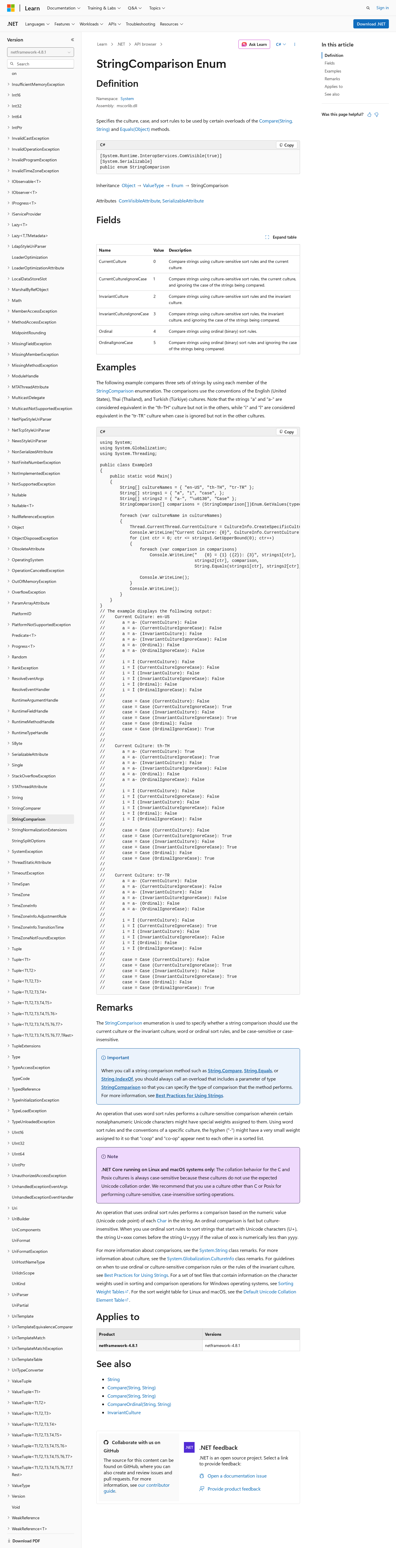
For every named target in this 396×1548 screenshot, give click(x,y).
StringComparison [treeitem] (28, 798)
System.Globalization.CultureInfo (200, 1258)
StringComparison (115, 391)
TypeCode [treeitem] (21, 1058)
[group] (198, 715)
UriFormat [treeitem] (21, 1220)
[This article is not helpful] (376, 114)
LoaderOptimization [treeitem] (30, 236)
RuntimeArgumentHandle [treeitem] (35, 679)
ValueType (153, 185)
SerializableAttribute (183, 200)
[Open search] (368, 8)
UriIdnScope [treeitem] (23, 1252)
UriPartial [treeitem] (20, 1284)
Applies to (334, 86)
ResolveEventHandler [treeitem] (31, 669)
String (114, 1379)
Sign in (382, 7)
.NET (121, 44)
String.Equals (258, 1070)
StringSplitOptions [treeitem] (28, 820)
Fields (330, 63)
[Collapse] (72, 39)
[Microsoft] (11, 8)
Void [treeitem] (16, 1486)
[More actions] (294, 44)
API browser (145, 44)
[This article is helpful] (369, 114)
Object (128, 185)
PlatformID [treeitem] (21, 593)
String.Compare (225, 1070)
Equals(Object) (135, 129)
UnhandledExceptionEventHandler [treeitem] (42, 1176)
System (127, 98)
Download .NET (371, 24)
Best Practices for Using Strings (189, 1095)
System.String (213, 1250)
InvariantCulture (124, 1412)
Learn (102, 44)
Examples (333, 71)
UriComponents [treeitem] (26, 1209)
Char (162, 1220)
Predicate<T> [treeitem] (24, 615)
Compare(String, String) (132, 1387)
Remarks (332, 78)
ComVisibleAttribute (139, 200)
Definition (334, 55)
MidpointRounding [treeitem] (29, 312)
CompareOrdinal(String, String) (139, 1404)
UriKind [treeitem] (18, 1263)
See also (332, 94)
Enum (177, 185)
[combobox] (40, 52)
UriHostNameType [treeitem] (28, 1241)
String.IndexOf (117, 1079)
